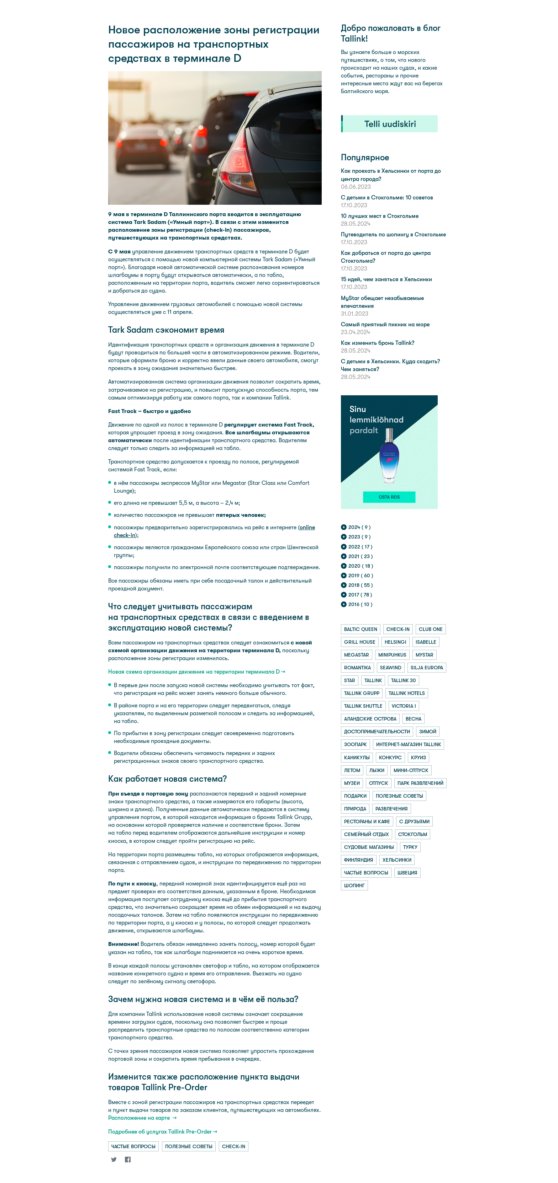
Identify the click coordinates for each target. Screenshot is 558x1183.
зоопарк (355, 744)
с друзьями (414, 821)
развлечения (391, 809)
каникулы (357, 757)
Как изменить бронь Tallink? (377, 342)
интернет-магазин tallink (408, 744)
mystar (424, 655)
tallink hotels (407, 693)
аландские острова (370, 719)
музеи (352, 783)
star (349, 680)
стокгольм (412, 834)
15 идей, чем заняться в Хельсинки (386, 279)
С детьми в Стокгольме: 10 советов (387, 197)
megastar (356, 655)
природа (355, 809)
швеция (407, 873)
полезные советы (188, 1146)
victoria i (404, 706)
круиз (418, 757)
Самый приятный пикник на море (385, 324)
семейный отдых (366, 834)
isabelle (426, 642)
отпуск (378, 783)
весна (413, 719)
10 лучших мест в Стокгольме (379, 216)
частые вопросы (133, 1146)
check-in (233, 1146)
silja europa (427, 667)
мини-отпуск (411, 770)
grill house (359, 642)
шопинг (354, 885)
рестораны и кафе (367, 821)
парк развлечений (420, 783)
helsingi (395, 642)
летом (352, 770)
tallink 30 (403, 680)
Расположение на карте (139, 1117)
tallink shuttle (363, 706)
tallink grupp (361, 693)
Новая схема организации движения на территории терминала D (194, 671)
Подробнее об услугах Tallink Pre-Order (160, 1131)
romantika (357, 667)
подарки (355, 796)
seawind (390, 667)
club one (431, 629)
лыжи (376, 770)
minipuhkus (392, 655)
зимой (427, 731)
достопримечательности (377, 731)
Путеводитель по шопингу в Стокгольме (393, 234)
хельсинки (397, 860)
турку (410, 847)
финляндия (358, 860)
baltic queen (360, 629)
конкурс (390, 757)
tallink (373, 680)
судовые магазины (369, 847)
